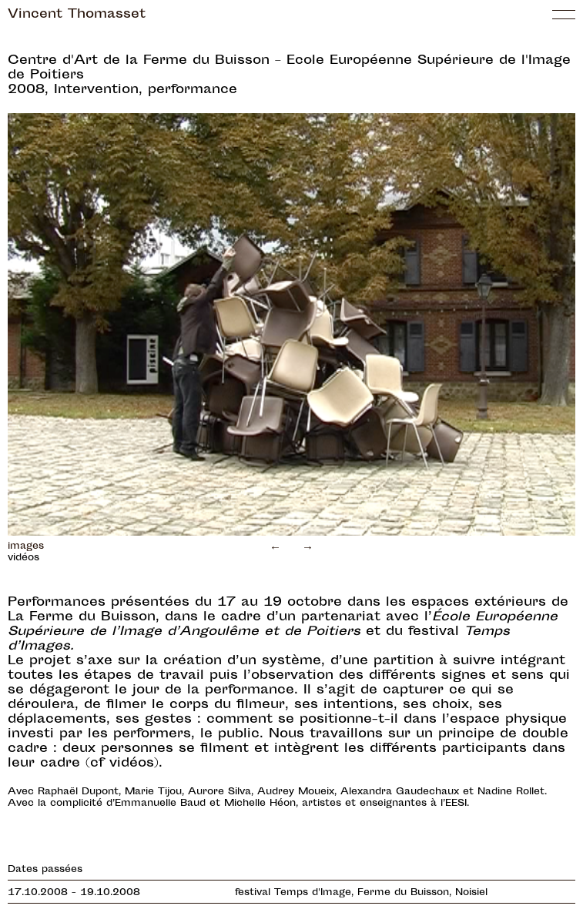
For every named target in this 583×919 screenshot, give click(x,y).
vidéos (23, 558)
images (26, 546)
